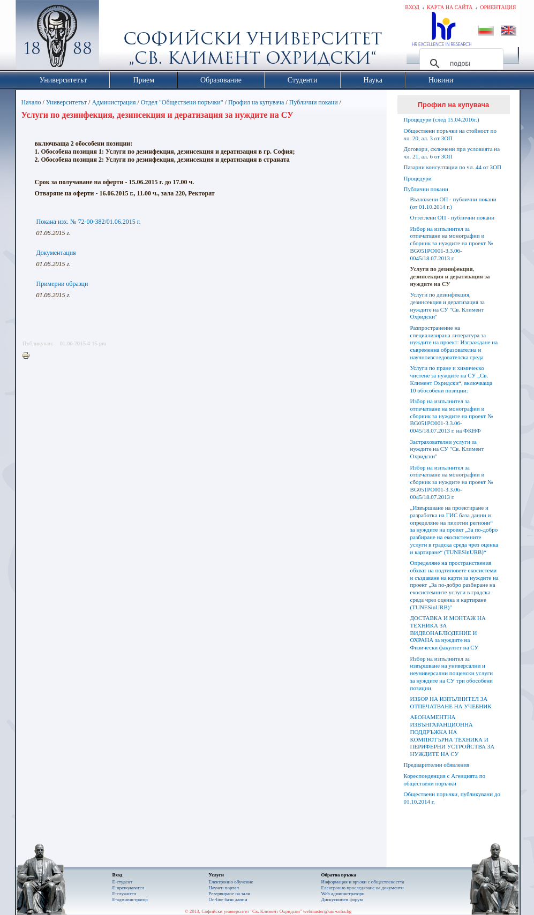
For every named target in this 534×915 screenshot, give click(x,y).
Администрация (114, 102)
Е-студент (122, 881)
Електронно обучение (231, 881)
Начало (31, 102)
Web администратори (343, 893)
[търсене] (460, 63)
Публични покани (313, 102)
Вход (412, 7)
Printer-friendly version (28, 356)
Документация (56, 252)
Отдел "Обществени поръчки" (182, 102)
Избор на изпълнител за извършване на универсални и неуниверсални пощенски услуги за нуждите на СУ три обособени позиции (451, 673)
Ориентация (498, 7)
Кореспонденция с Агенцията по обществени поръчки (445, 780)
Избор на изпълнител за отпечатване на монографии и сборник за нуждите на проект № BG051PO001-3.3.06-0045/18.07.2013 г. (451, 243)
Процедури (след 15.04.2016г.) (441, 119)
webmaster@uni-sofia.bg (327, 911)
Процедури (418, 178)
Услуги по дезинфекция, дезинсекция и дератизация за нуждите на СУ (450, 276)
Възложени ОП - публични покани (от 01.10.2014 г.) (453, 203)
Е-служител (124, 893)
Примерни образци (62, 284)
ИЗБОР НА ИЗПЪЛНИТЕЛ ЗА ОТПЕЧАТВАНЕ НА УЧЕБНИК (451, 702)
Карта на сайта (449, 7)
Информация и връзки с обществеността (362, 881)
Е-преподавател (128, 887)
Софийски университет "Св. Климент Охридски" (117, 37)
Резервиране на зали (230, 893)
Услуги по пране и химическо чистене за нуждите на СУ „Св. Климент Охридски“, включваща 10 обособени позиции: (451, 379)
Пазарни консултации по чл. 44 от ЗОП (452, 167)
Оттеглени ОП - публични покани (452, 217)
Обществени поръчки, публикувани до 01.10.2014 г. (452, 798)
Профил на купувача (256, 102)
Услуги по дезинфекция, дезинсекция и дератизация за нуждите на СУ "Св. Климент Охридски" (447, 305)
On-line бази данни (228, 899)
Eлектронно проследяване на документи (362, 887)
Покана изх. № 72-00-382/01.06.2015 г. (88, 221)
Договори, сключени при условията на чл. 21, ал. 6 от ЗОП (452, 153)
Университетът (66, 102)
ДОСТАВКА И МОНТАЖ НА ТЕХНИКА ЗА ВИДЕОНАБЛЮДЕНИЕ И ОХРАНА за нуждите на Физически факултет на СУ (448, 633)
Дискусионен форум (342, 899)
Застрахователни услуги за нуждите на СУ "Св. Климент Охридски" (447, 449)
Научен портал (224, 887)
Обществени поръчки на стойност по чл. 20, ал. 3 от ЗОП (450, 134)
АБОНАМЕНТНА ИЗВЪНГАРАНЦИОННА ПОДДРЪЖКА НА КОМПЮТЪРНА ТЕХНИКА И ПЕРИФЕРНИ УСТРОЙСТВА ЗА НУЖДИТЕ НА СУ (452, 735)
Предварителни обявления (437, 764)
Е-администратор (130, 899)
